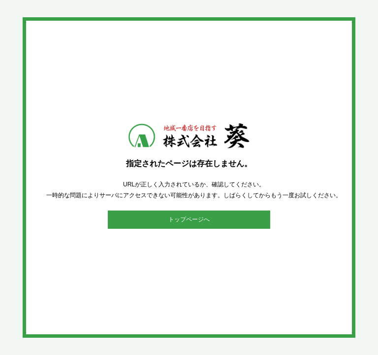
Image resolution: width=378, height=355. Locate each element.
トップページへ (189, 219)
